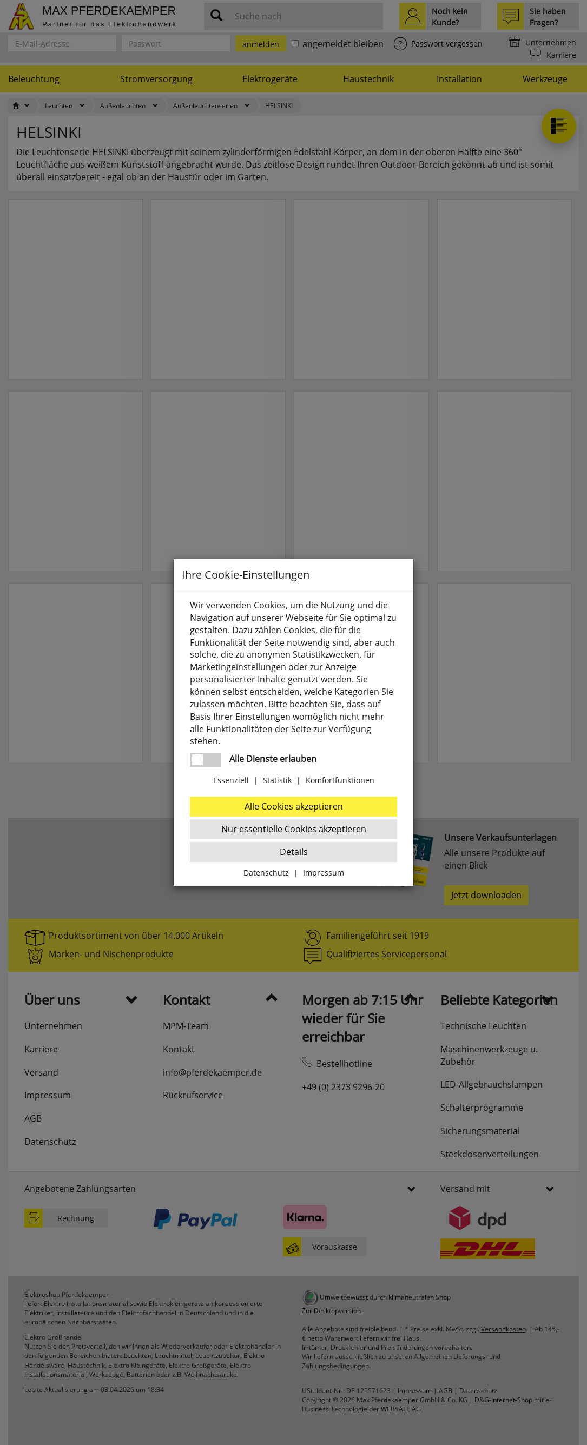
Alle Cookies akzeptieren (294, 806)
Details (294, 852)
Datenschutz (266, 872)
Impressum (323, 872)
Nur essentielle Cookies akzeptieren (293, 829)
